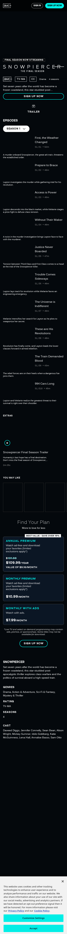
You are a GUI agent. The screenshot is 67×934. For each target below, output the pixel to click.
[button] (33, 96)
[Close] (63, 886)
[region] (33, 51)
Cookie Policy (41, 915)
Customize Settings (34, 922)
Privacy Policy (16, 915)
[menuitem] (7, 6)
